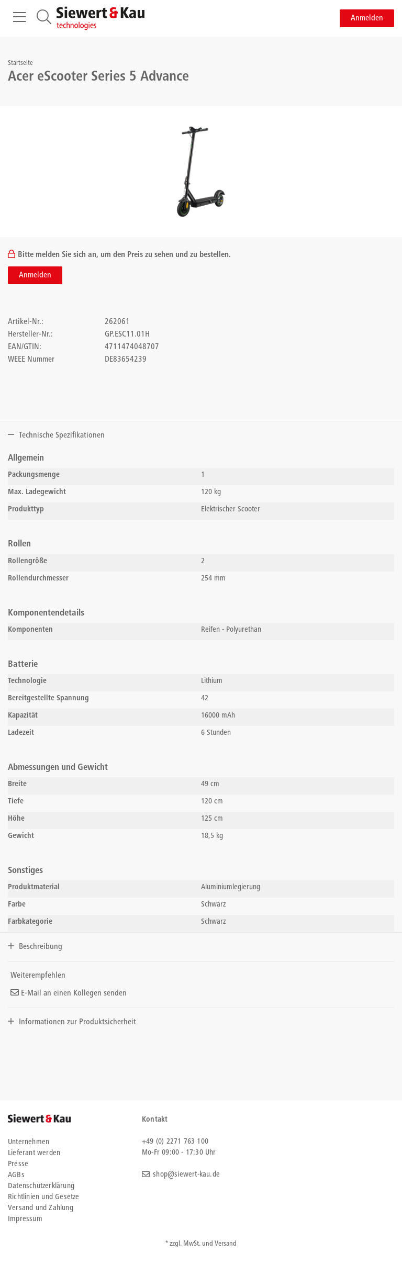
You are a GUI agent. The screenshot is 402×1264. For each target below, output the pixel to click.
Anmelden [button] (367, 18)
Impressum (25, 1219)
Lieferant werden (34, 1153)
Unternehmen (28, 1142)
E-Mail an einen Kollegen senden (68, 993)
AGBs (16, 1175)
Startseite (20, 63)
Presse (18, 1164)
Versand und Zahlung (40, 1208)
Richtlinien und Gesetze (44, 1197)
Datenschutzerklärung (41, 1186)
